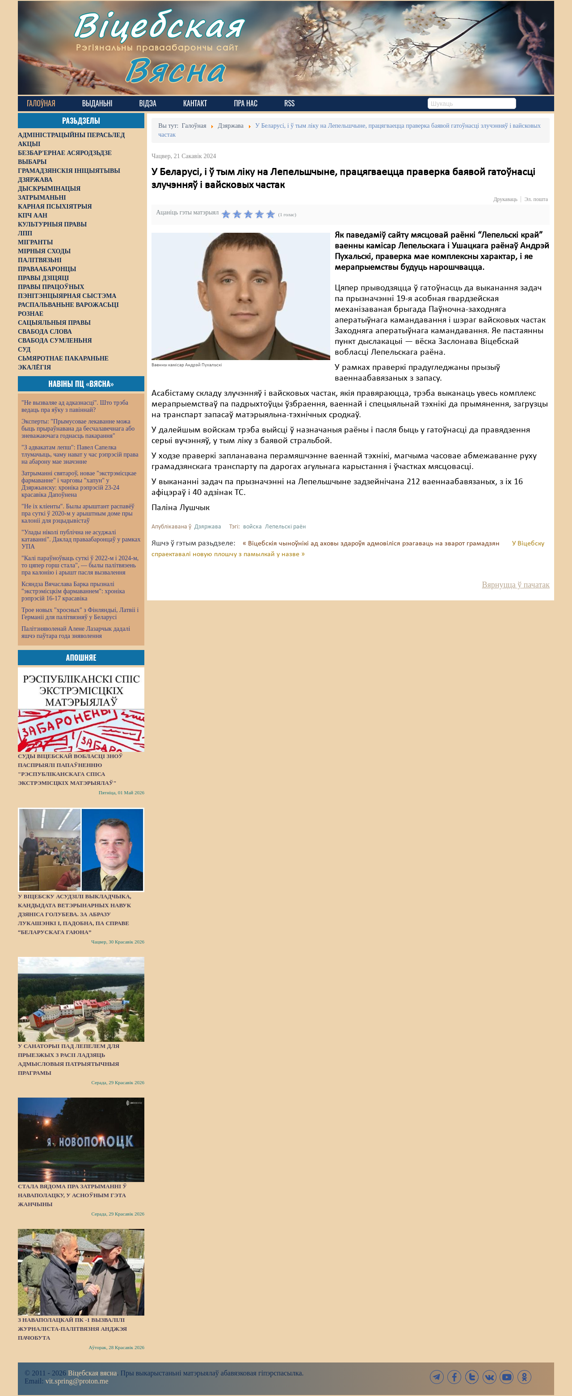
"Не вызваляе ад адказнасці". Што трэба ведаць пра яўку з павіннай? (74, 406)
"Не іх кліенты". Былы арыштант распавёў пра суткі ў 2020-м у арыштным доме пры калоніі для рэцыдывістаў (78, 513)
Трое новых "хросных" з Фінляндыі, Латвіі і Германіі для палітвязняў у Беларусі (80, 613)
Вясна (174, 69)
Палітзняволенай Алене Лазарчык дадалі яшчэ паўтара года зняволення (75, 632)
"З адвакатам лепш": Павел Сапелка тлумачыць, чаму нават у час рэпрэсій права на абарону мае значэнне (80, 454)
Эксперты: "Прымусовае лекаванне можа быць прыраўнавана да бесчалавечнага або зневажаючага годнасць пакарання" (78, 428)
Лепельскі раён (285, 527)
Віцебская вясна (92, 1373)
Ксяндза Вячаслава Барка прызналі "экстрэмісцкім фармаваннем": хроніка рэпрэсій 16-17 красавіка (73, 591)
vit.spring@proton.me (77, 1381)
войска (252, 527)
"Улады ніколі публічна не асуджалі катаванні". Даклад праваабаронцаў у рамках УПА (81, 539)
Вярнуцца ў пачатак (516, 584)
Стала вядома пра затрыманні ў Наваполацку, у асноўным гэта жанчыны (72, 1195)
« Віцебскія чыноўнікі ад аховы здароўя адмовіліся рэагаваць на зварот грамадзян (372, 543)
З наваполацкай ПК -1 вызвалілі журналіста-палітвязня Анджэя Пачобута (72, 1328)
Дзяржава (207, 527)
